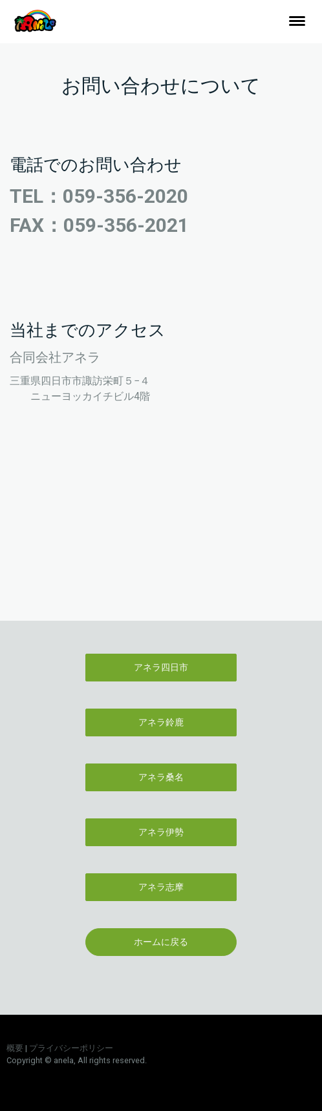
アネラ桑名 (161, 777)
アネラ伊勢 (161, 832)
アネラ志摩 (161, 887)
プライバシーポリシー (71, 1048)
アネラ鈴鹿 (161, 722)
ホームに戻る (161, 942)
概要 (14, 1048)
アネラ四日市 (161, 667)
